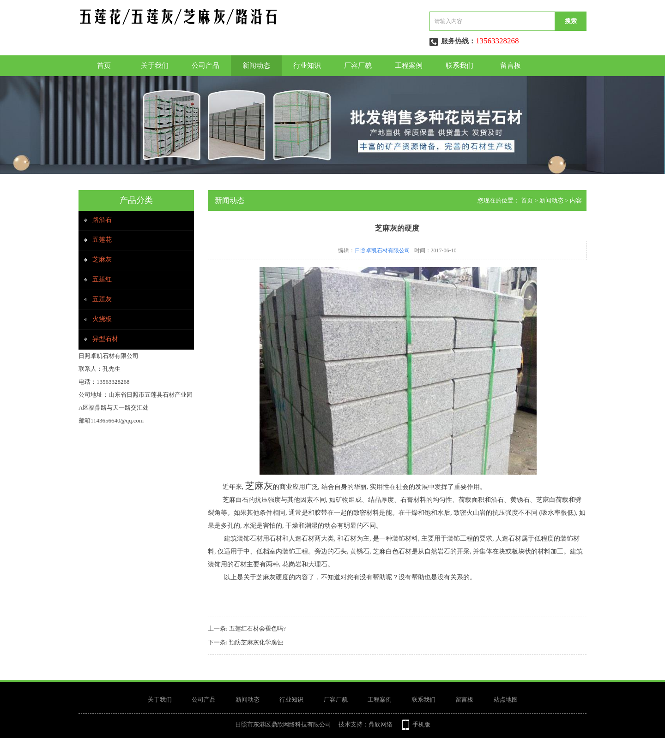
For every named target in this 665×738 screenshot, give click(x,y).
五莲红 (102, 279)
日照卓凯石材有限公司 (382, 250)
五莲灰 (102, 299)
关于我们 (155, 65)
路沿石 (102, 219)
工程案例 (409, 65)
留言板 (510, 65)
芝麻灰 (102, 259)
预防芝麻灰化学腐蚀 (256, 642)
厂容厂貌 (358, 65)
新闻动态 (256, 65)
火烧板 (102, 318)
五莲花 (102, 239)
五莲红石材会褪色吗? (257, 628)
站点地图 (506, 699)
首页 (104, 65)
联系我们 (459, 65)
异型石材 (105, 338)
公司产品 (205, 65)
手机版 (421, 724)
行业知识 (307, 65)
